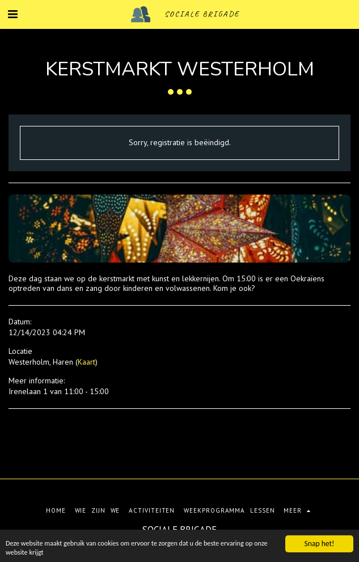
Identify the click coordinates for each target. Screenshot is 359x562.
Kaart (86, 362)
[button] (12, 14)
